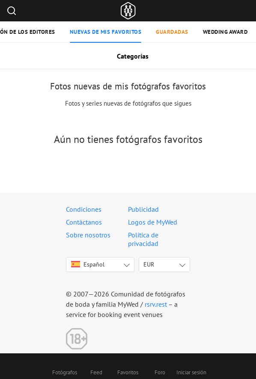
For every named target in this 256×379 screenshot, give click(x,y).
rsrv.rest (156, 304)
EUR (148, 264)
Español (87, 264)
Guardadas (172, 32)
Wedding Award (225, 32)
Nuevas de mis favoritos (106, 32)
